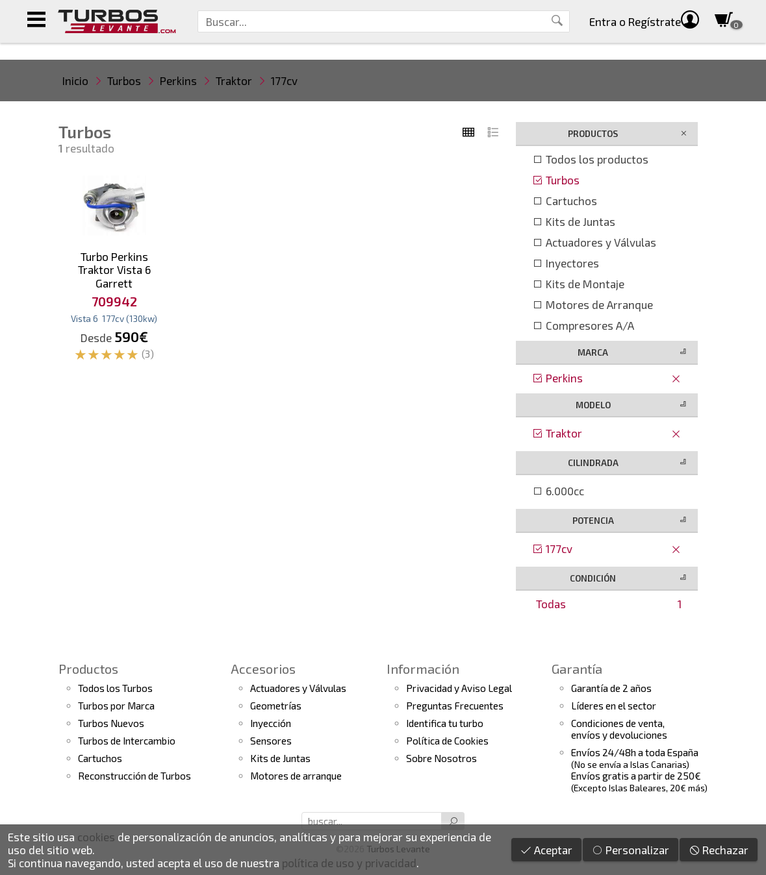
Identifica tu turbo (444, 723)
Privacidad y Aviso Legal (459, 688)
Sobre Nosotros (441, 758)
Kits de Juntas (573, 221)
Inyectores (565, 262)
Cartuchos (564, 200)
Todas (609, 603)
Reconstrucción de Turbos (134, 776)
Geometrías (275, 705)
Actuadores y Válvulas (594, 242)
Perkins (178, 80)
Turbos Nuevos (111, 723)
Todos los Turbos (115, 688)
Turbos (124, 80)
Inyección (270, 723)
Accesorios (263, 668)
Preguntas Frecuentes (455, 705)
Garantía (577, 668)
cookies (96, 836)
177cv (284, 80)
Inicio (75, 80)
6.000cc (558, 490)
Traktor (234, 80)
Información (423, 668)
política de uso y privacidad (349, 862)
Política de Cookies (447, 740)
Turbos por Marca (116, 705)
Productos (88, 668)
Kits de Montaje (578, 283)
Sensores (271, 740)
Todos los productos (590, 159)
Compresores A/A (583, 325)
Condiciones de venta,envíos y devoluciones (619, 729)
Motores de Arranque (592, 304)
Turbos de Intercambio (126, 740)
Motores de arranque (296, 776)
